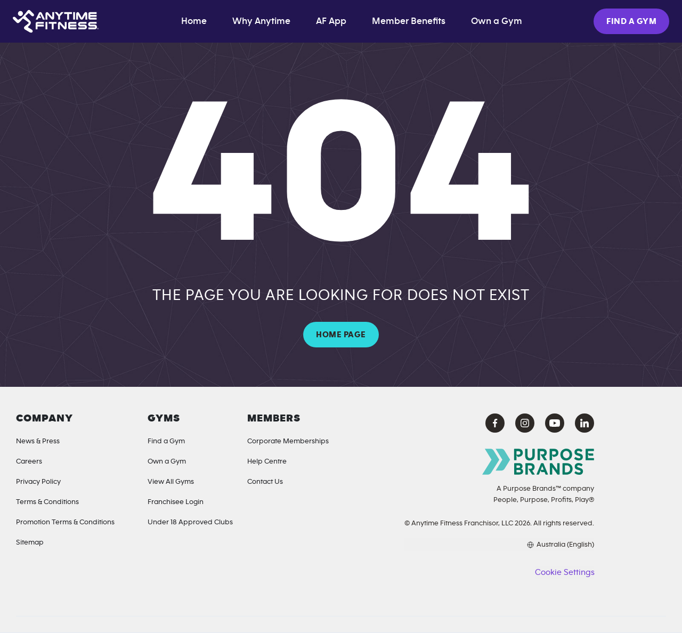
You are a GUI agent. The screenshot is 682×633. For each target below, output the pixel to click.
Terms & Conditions (47, 502)
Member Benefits (408, 21)
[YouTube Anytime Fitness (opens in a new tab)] (554, 423)
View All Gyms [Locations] (171, 481)
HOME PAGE (341, 334)
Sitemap (30, 542)
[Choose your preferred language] (499, 544)
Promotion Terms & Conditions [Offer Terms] (65, 522)
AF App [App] (331, 21)
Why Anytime (261, 21)
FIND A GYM (631, 21)
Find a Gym (166, 441)
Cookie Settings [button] (564, 572)
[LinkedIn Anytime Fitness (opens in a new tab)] (584, 423)
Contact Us (265, 481)
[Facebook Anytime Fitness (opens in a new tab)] (495, 423)
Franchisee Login (176, 502)
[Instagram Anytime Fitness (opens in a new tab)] (524, 423)
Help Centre (267, 461)
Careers (29, 461)
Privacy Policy (38, 481)
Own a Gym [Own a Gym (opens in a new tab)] (496, 21)
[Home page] (56, 21)
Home (194, 21)
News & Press (38, 441)
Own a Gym (167, 461)
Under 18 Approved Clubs (190, 522)
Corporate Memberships (288, 441)
